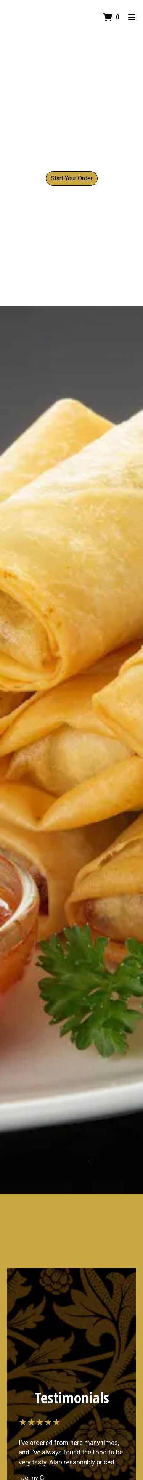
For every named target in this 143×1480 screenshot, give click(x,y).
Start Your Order (72, 178)
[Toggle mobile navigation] (132, 17)
